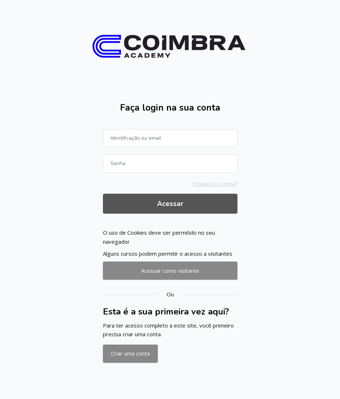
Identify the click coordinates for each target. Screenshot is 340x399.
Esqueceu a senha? (215, 183)
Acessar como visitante (170, 270)
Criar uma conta (130, 353)
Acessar (170, 204)
